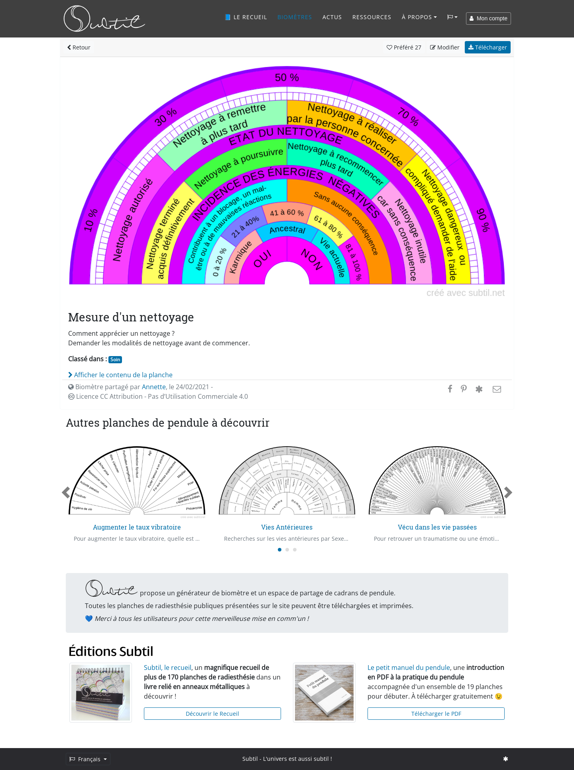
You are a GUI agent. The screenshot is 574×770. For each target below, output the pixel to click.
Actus (332, 17)
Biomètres (294, 17)
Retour (78, 47)
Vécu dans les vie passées (437, 527)
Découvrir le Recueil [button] (212, 713)
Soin (115, 359)
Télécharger (487, 47)
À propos (417, 17)
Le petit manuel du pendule (409, 667)
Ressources (371, 17)
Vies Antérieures (287, 527)
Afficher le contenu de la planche (120, 374)
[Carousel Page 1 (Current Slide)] (279, 549)
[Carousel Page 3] (295, 549)
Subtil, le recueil (167, 667)
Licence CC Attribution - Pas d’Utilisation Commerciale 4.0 (158, 396)
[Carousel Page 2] (287, 549)
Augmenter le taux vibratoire (137, 527)
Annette (154, 386)
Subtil (250, 758)
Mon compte (488, 18)
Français (85, 759)
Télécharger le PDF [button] (436, 713)
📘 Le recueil (245, 17)
